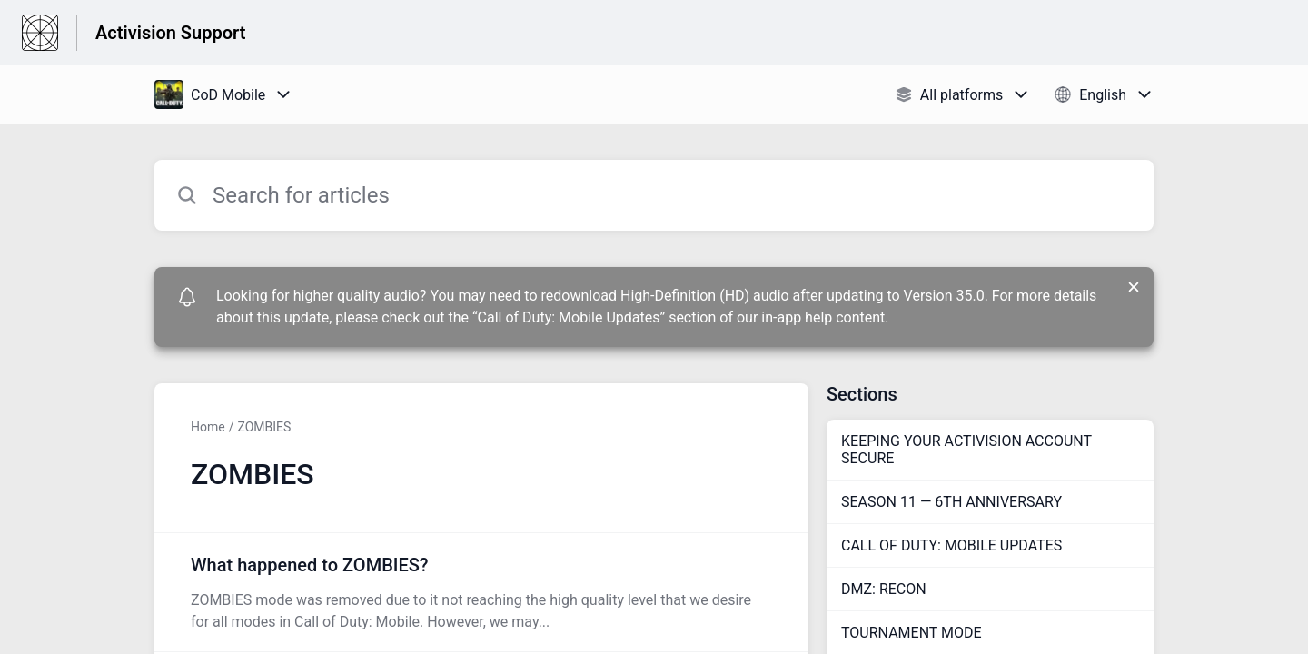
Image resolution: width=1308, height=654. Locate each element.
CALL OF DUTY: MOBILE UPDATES (951, 545)
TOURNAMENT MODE (911, 632)
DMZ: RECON (883, 589)
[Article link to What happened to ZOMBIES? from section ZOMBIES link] (481, 592)
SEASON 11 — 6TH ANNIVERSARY (951, 501)
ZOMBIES (264, 427)
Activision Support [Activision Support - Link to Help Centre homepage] (170, 33)
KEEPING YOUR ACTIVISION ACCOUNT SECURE (966, 449)
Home (208, 427)
